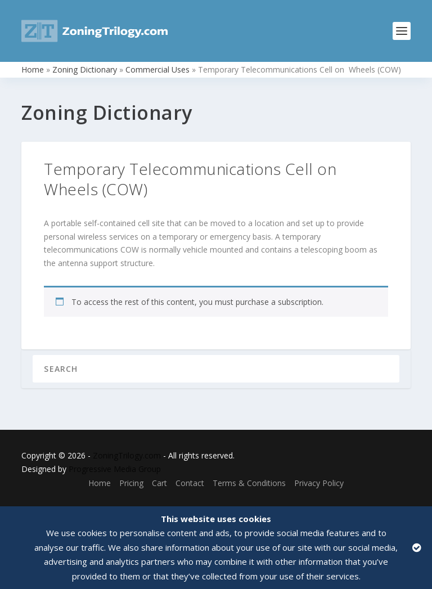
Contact (190, 483)
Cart (159, 483)
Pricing (131, 483)
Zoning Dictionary (84, 69)
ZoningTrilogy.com (127, 455)
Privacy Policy (319, 483)
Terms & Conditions (249, 483)
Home (32, 69)
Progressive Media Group (115, 469)
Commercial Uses (157, 69)
